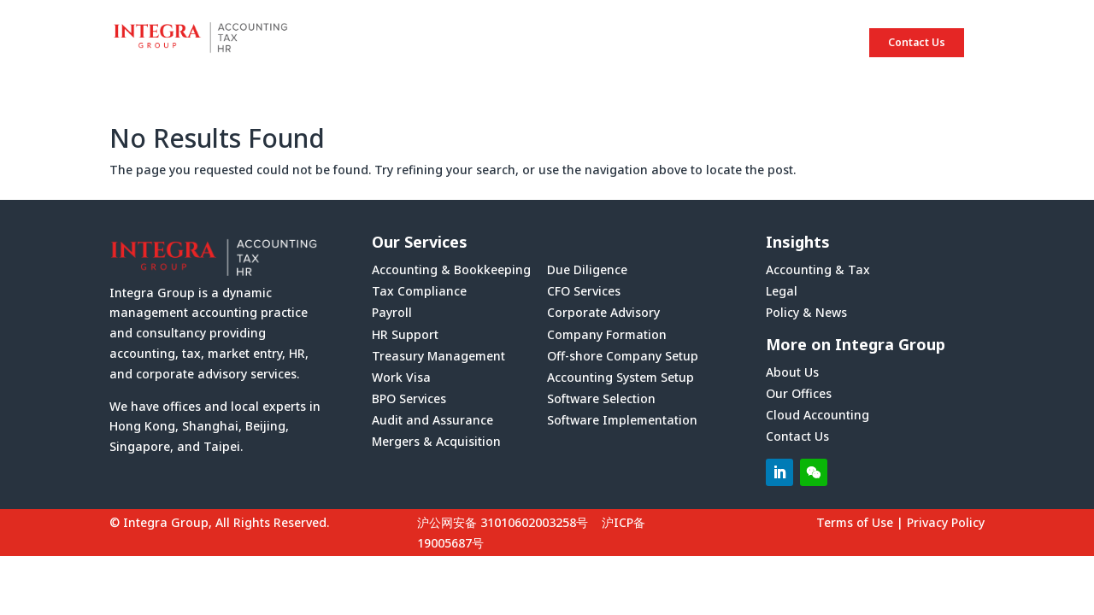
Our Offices (799, 393)
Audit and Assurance (432, 420)
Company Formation (607, 334)
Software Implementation (622, 420)
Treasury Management (438, 356)
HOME (500, 43)
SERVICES (694, 43)
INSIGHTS (795, 43)
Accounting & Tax (818, 269)
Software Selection (601, 398)
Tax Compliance (419, 291)
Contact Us (916, 42)
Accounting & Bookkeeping (451, 269)
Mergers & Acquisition (436, 441)
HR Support (405, 334)
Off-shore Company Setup (622, 356)
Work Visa (401, 377)
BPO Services (409, 398)
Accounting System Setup (620, 377)
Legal (781, 291)
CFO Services (584, 291)
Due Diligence (587, 269)
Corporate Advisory (603, 312)
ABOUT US (592, 43)
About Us (792, 372)
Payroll (392, 312)
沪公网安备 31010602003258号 (502, 522)
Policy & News (806, 312)
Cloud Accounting (817, 415)
